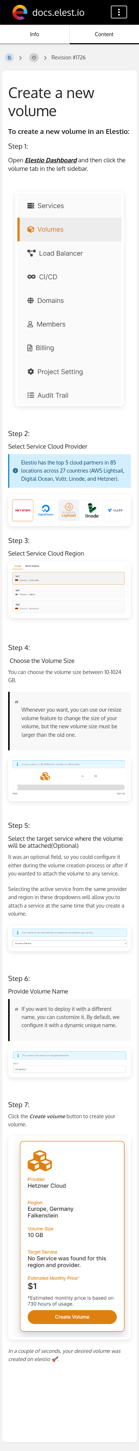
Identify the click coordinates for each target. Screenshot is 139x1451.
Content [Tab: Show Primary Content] (104, 34)
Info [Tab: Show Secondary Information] (34, 34)
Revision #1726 (69, 57)
